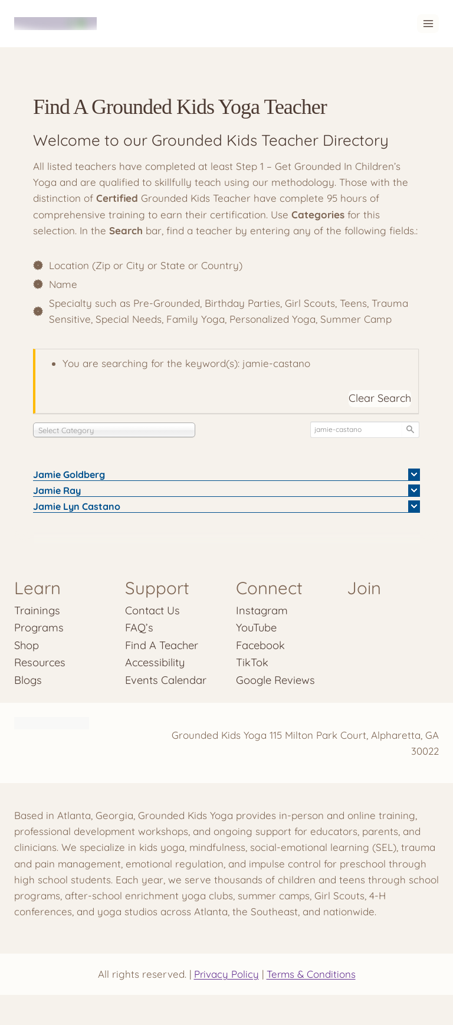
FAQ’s (139, 627)
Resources (40, 662)
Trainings (37, 610)
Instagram (262, 610)
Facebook (260, 645)
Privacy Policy (225, 974)
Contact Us (152, 610)
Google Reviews (275, 680)
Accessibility (155, 662)
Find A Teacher (162, 645)
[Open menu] (428, 23)
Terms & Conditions (311, 974)
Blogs (28, 680)
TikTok (252, 662)
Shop (26, 645)
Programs (39, 627)
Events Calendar (165, 680)
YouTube (256, 627)
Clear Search (380, 398)
